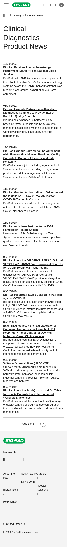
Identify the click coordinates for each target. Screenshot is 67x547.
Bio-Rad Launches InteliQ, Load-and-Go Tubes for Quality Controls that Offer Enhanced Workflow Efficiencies (32, 394)
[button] (4, 15)
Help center (10, 501)
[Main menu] (6, 5)
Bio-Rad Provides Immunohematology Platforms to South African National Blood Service (29, 71)
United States (14, 524)
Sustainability (29, 473)
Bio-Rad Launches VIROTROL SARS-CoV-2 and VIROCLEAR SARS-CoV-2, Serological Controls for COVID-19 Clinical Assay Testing (33, 264)
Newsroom (27, 481)
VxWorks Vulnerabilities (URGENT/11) (26, 363)
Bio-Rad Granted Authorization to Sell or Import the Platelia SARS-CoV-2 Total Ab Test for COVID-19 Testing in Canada (33, 196)
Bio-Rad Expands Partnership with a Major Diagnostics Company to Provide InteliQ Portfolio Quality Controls (30, 113)
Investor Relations (42, 487)
